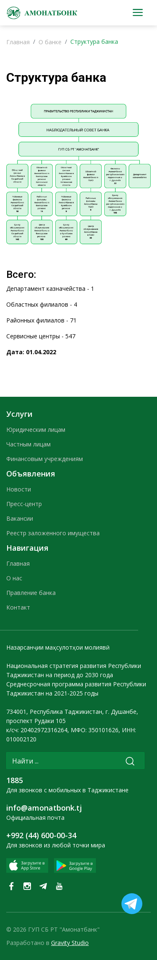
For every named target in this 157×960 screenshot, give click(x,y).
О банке (50, 42)
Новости (18, 489)
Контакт (18, 607)
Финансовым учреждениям (44, 459)
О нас (14, 578)
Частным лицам (28, 444)
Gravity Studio (70, 943)
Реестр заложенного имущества (53, 533)
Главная (18, 42)
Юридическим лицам (35, 429)
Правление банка (31, 593)
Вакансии (19, 518)
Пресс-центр (24, 504)
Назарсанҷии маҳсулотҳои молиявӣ (58, 647)
